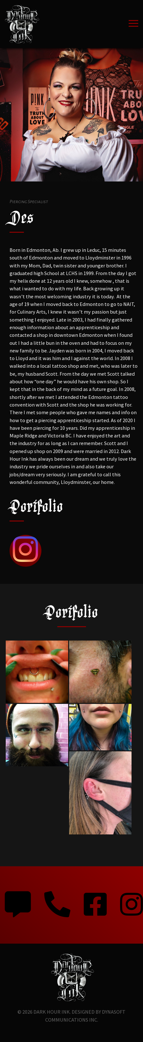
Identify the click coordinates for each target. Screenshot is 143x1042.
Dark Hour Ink (51, 1012)
